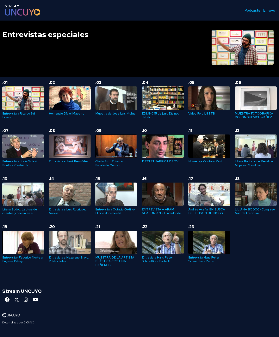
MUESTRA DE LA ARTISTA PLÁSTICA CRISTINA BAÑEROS (114, 261)
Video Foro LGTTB (201, 113)
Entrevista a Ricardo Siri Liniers (18, 115)
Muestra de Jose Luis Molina (115, 113)
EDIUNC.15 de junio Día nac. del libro (160, 115)
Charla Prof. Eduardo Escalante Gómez (109, 163)
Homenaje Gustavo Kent (205, 161)
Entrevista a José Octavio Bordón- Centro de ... (20, 163)
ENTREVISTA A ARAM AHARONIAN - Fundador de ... (162, 211)
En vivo (269, 10)
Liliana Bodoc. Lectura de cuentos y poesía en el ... (19, 211)
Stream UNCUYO (22, 291)
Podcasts (252, 10)
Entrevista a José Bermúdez (68, 161)
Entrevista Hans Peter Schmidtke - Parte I (203, 259)
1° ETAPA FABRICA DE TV (160, 161)
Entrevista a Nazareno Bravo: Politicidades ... (69, 259)
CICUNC (29, 322)
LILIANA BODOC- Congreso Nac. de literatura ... (255, 211)
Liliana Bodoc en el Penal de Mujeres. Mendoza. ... (254, 163)
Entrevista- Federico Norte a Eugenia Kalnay (22, 259)
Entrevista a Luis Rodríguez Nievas (68, 211)
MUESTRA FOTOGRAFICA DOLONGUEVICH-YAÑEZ (254, 115)
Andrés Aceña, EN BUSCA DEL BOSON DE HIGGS (206, 211)
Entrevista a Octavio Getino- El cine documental (115, 211)
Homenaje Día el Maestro (66, 113)
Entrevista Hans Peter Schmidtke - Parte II (157, 259)
